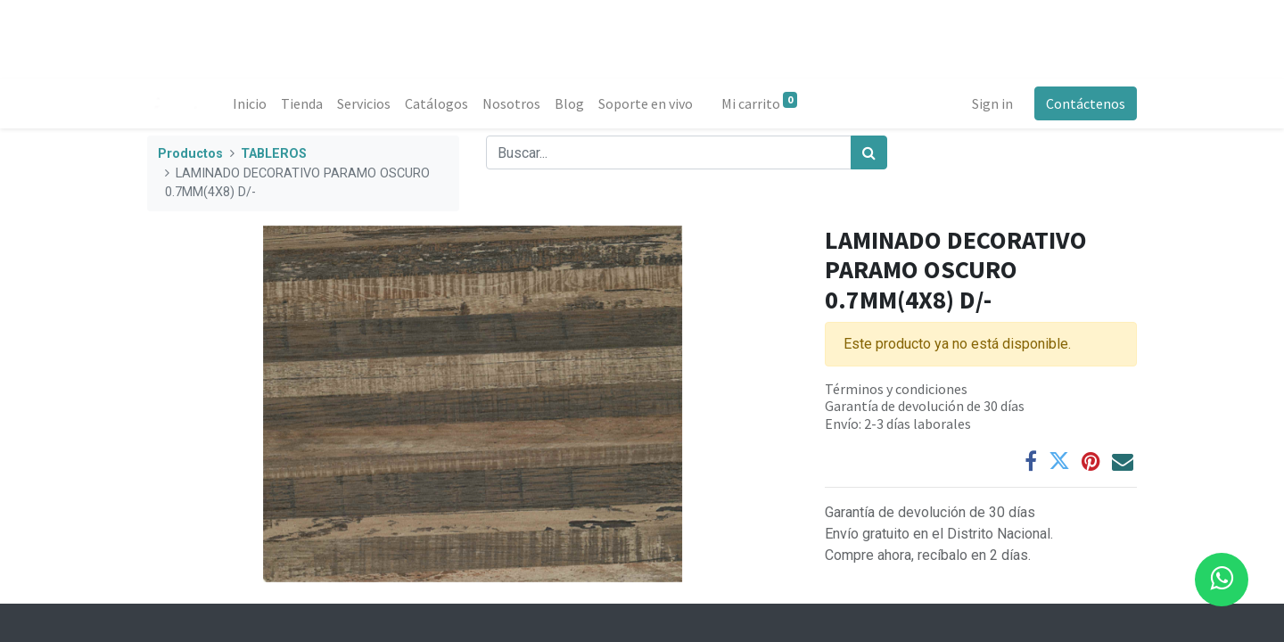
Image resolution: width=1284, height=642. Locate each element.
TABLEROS (274, 153)
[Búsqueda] (869, 152)
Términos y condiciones (896, 389)
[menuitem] (250, 103)
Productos (190, 153)
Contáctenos (1085, 103)
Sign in (992, 103)
